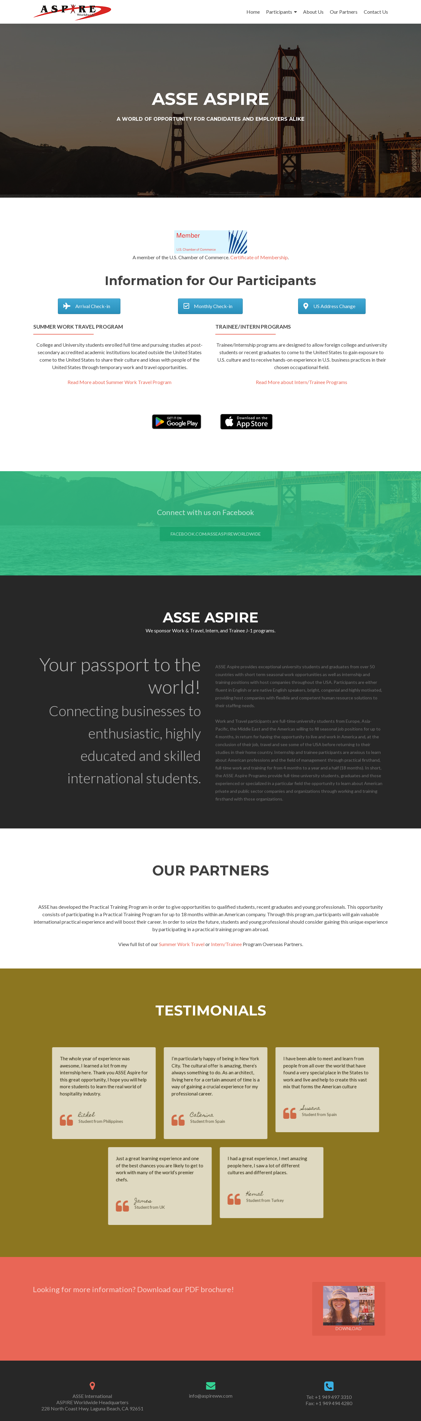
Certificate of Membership (259, 257)
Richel (99, 1115)
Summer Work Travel (181, 944)
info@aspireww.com (210, 1396)
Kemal (267, 1194)
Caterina (215, 1115)
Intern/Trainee (226, 944)
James (156, 1201)
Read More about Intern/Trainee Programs (301, 382)
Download (361, 1308)
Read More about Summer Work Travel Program (119, 382)
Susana (324, 1108)
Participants (279, 12)
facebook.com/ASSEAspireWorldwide (229, 534)
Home (253, 12)
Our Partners (344, 12)
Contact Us (376, 12)
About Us (313, 12)
